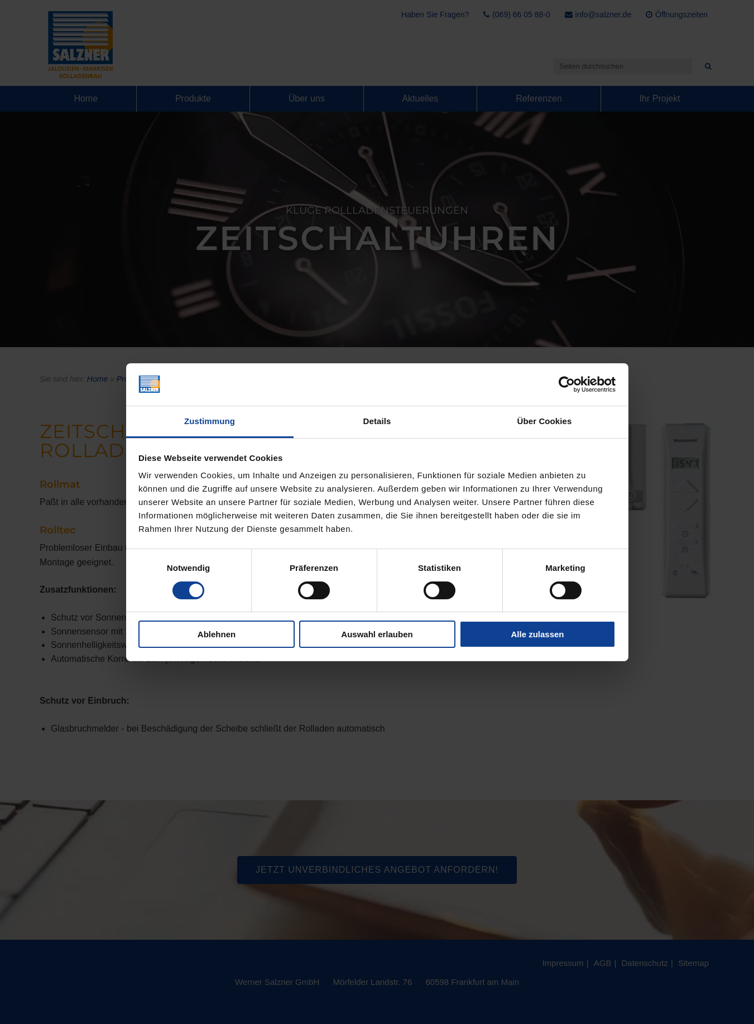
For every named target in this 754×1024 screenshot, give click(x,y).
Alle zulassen (537, 634)
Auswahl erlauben (376, 634)
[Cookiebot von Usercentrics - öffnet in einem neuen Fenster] (567, 384)
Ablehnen (217, 634)
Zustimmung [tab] (209, 421)
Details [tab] (377, 421)
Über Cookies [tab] (544, 421)
